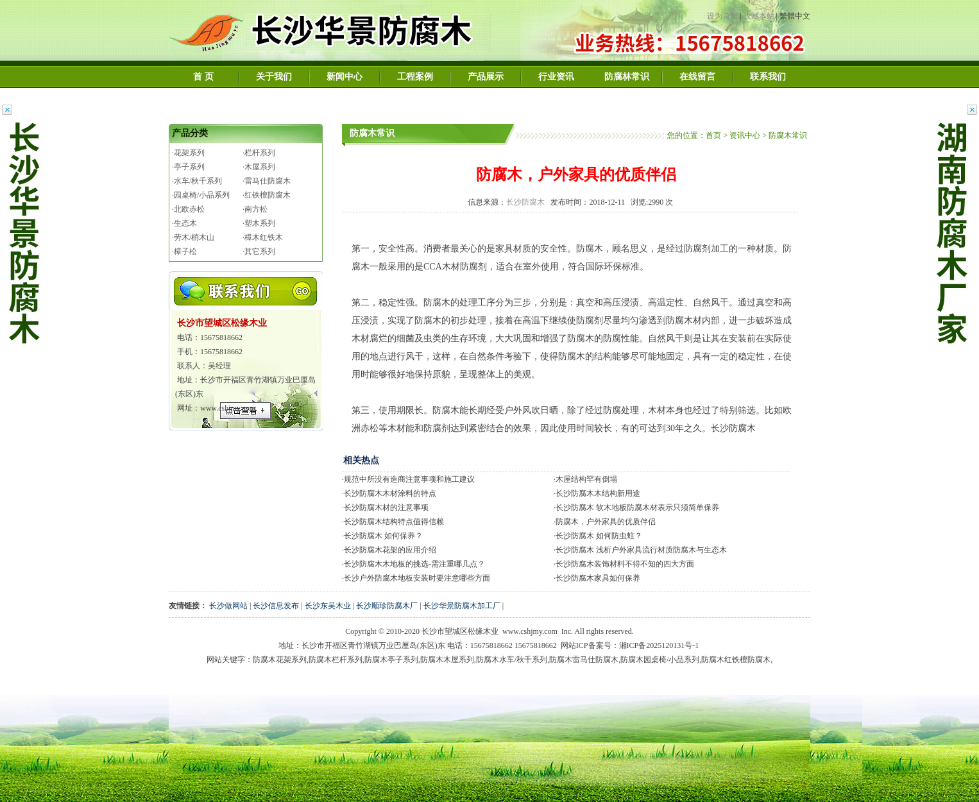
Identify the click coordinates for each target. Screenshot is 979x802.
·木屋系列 (259, 166)
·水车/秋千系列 (197, 180)
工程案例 (415, 76)
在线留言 (697, 76)
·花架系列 (188, 152)
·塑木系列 (259, 223)
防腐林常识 (626, 76)
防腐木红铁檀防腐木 (735, 659)
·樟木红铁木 (263, 237)
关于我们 (274, 76)
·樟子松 (184, 251)
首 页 (203, 76)
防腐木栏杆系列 (335, 659)
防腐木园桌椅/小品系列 (659, 659)
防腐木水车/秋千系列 (511, 659)
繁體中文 (794, 16)
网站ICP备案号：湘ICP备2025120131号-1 (630, 645)
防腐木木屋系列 (447, 659)
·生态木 (184, 223)
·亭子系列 (188, 166)
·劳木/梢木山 (193, 237)
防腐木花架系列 (280, 659)
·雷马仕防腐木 (267, 180)
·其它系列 (259, 251)
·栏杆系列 (259, 152)
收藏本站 (759, 16)
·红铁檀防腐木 (267, 195)
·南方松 (255, 209)
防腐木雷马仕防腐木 (583, 659)
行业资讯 (556, 76)
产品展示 (486, 76)
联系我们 (768, 76)
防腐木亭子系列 (391, 659)
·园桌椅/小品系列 (201, 195)
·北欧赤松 (188, 209)
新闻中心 (344, 76)
